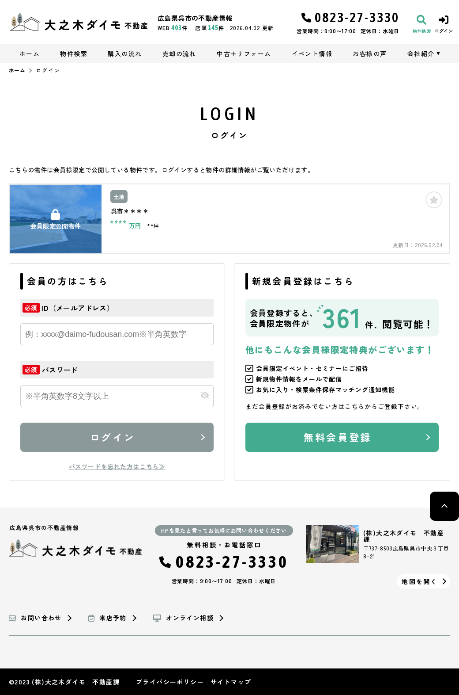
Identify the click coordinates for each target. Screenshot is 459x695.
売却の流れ (179, 53)
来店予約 (107, 618)
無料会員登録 (337, 437)
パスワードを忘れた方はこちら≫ (117, 466)
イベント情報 (312, 53)
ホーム (29, 53)
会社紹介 (421, 53)
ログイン (112, 437)
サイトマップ (231, 682)
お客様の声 (370, 53)
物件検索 (73, 53)
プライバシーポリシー (170, 682)
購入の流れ (125, 53)
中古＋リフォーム (244, 53)
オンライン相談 (183, 618)
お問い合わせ (35, 618)
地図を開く (419, 581)
